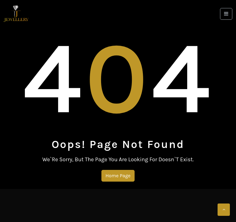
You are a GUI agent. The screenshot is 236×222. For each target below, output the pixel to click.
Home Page (117, 176)
